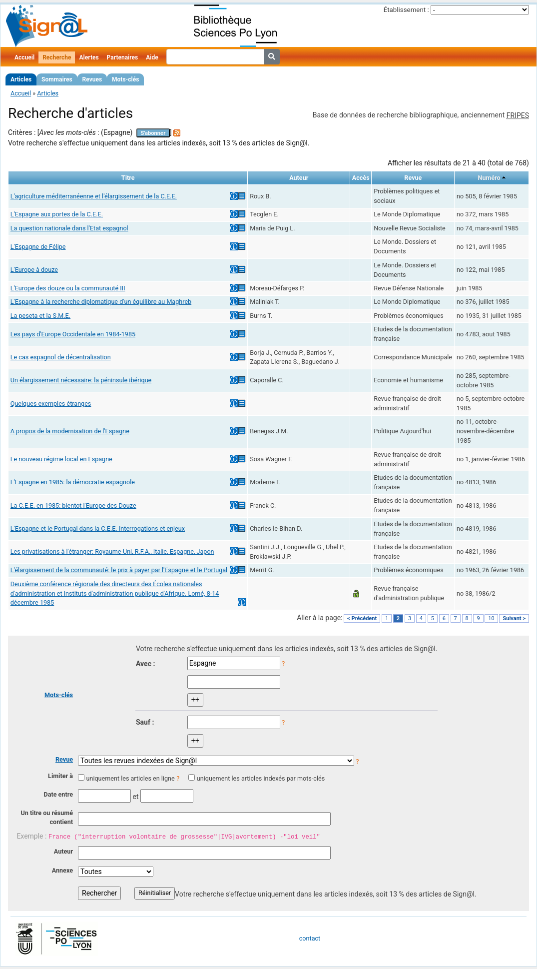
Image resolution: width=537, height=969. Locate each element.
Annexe (62, 870)
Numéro (489, 177)
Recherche (56, 57)
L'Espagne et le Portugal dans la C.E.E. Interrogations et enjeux (97, 528)
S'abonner (153, 133)
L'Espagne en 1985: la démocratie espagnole (72, 482)
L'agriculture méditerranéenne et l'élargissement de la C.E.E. (93, 196)
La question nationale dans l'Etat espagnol (69, 228)
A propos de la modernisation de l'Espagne (69, 431)
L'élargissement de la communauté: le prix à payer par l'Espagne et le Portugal (118, 570)
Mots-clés (125, 79)
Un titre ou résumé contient (46, 817)
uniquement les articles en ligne (130, 778)
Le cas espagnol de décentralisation (60, 357)
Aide (152, 57)
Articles (20, 79)
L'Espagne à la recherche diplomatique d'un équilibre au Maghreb (100, 301)
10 (491, 618)
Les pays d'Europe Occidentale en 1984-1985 (72, 334)
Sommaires (56, 79)
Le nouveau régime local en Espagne (61, 459)
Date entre (58, 794)
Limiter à (60, 776)
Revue (64, 759)
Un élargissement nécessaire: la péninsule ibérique (81, 380)
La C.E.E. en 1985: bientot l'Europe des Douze (73, 505)
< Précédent (362, 618)
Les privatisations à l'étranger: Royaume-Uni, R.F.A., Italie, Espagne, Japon (112, 551)
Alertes (88, 57)
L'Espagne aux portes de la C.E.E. (56, 214)
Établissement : (406, 9)
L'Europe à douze (34, 269)
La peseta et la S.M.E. (40, 315)
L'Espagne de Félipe (38, 246)
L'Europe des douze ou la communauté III (67, 288)
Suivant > (514, 618)
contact (309, 938)
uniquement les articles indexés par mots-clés (261, 778)
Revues (92, 79)
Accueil (24, 57)
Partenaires (122, 57)
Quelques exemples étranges (50, 403)
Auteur (63, 851)
